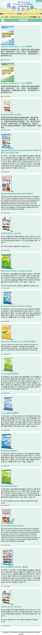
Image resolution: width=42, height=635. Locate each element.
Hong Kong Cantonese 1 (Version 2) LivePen (16, 271)
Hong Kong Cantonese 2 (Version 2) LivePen (16, 306)
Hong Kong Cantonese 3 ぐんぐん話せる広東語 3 (18, 341)
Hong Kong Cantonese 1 (9, 486)
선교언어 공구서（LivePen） (11, 233)
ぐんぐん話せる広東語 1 (10, 373)
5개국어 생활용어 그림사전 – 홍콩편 (14, 567)
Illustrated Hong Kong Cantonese (12, 525)
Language (39, 1)
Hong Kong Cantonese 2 (9, 450)
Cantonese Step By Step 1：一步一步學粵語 (16, 83)
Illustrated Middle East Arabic (11, 114)
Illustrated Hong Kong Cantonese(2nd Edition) (17, 193)
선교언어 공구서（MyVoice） (12, 606)
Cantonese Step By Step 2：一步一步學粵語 (16, 46)
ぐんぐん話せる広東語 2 (10, 413)
